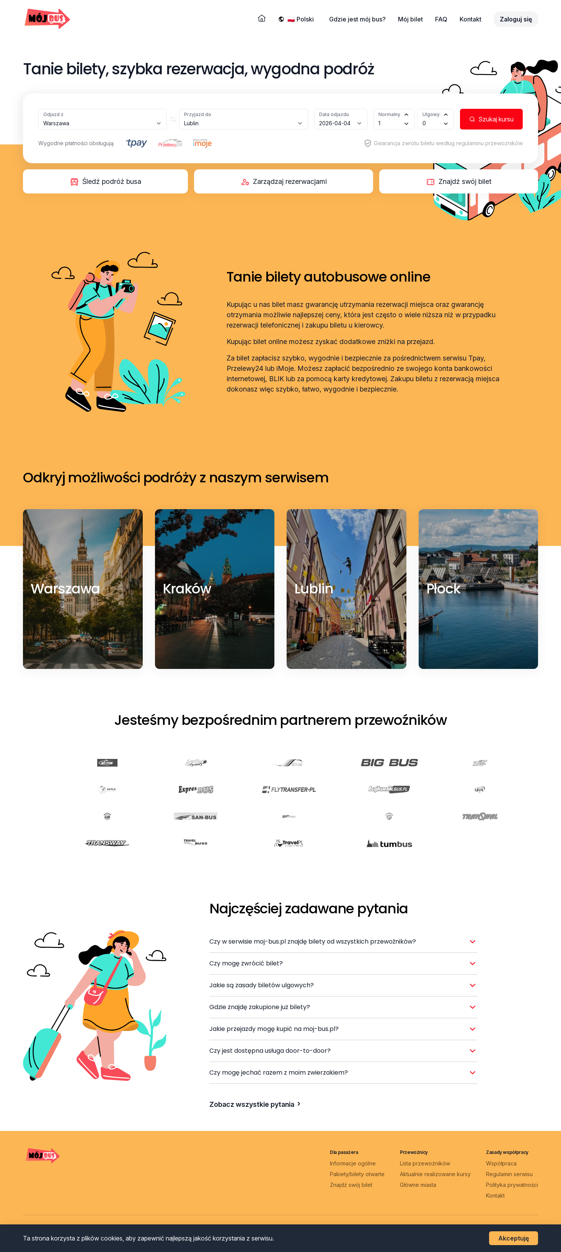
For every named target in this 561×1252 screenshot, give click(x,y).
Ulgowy (431, 114)
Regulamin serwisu (509, 1174)
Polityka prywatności (512, 1185)
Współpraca (501, 1163)
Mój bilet (410, 19)
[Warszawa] (65, 589)
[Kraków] (187, 589)
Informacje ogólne (353, 1163)
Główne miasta (418, 1185)
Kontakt (470, 19)
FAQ (441, 19)
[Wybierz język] (302, 19)
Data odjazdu (334, 114)
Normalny (389, 114)
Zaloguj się (516, 19)
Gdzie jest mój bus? (357, 19)
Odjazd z (53, 114)
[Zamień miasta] (173, 119)
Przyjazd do (197, 114)
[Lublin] (313, 589)
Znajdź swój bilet (351, 1185)
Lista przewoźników (425, 1163)
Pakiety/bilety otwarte (357, 1174)
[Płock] (443, 589)
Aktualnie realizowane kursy (435, 1174)
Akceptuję (513, 1238)
